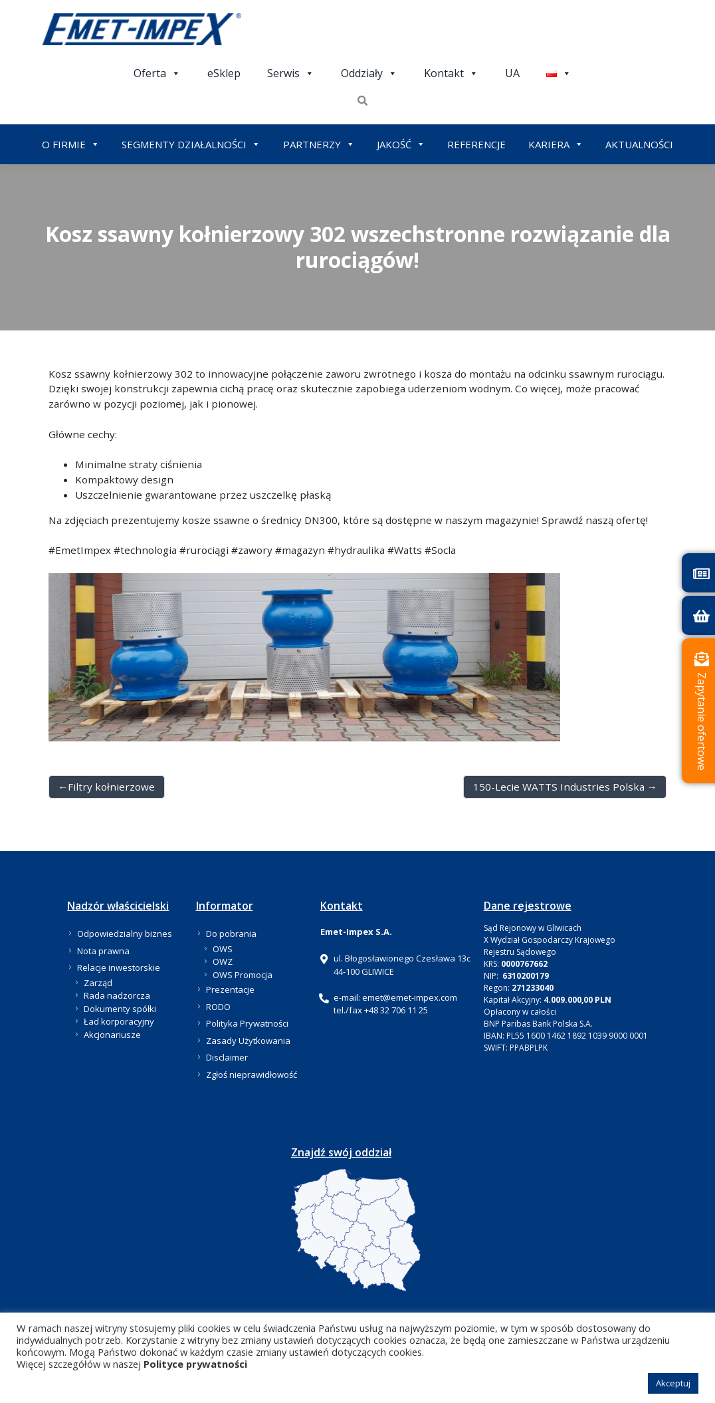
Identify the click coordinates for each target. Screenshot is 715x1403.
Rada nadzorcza (117, 995)
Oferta (157, 73)
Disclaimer (227, 1057)
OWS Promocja (242, 975)
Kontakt (451, 73)
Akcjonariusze (112, 1035)
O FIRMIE (71, 144)
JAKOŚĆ (401, 144)
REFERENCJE (476, 144)
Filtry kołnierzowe (111, 786)
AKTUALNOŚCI (639, 144)
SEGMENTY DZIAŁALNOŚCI (191, 144)
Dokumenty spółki (120, 1009)
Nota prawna (103, 951)
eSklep (224, 73)
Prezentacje (230, 989)
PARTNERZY (319, 144)
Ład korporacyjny (119, 1021)
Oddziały (369, 73)
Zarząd (98, 983)
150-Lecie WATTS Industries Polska (559, 786)
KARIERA (555, 144)
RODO (218, 1007)
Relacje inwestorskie (118, 967)
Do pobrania (231, 934)
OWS (223, 949)
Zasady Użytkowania (248, 1041)
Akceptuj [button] (673, 1383)
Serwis (290, 73)
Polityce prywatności (195, 1363)
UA (512, 73)
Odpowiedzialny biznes (124, 934)
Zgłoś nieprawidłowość (251, 1075)
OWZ (223, 961)
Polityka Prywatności (247, 1023)
